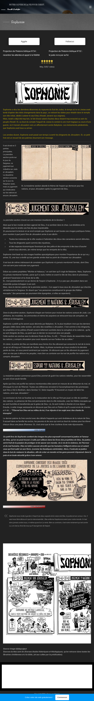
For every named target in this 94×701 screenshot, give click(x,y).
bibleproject (21, 648)
